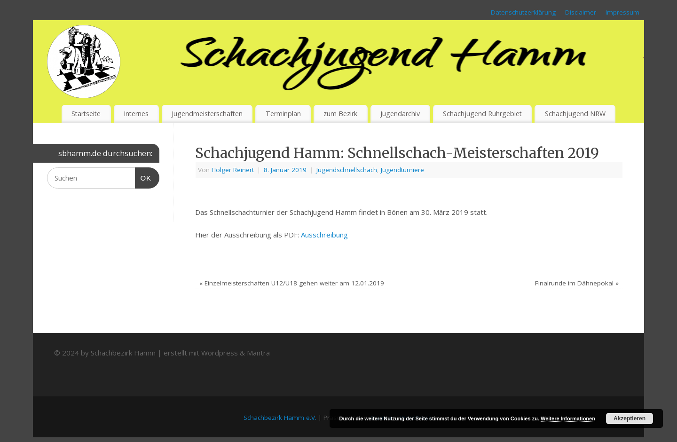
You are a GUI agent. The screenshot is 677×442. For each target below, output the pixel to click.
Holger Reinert (233, 170)
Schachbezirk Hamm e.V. (280, 417)
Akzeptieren (630, 418)
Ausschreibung (324, 234)
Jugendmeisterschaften (207, 113)
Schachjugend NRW (575, 113)
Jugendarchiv (400, 113)
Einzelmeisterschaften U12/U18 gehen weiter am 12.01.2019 (291, 283)
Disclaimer (580, 12)
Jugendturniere (402, 170)
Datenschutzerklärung (523, 12)
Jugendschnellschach (346, 170)
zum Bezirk (340, 113)
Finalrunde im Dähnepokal (577, 283)
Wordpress (219, 352)
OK (143, 177)
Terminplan (283, 113)
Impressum (622, 12)
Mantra (258, 352)
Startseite (86, 113)
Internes (136, 113)
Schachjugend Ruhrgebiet (482, 113)
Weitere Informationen (568, 418)
